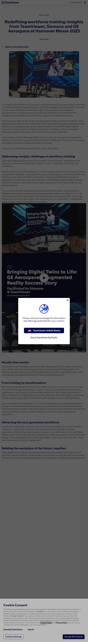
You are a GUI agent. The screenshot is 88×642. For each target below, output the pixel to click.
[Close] (67, 300)
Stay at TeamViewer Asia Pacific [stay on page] (44, 337)
